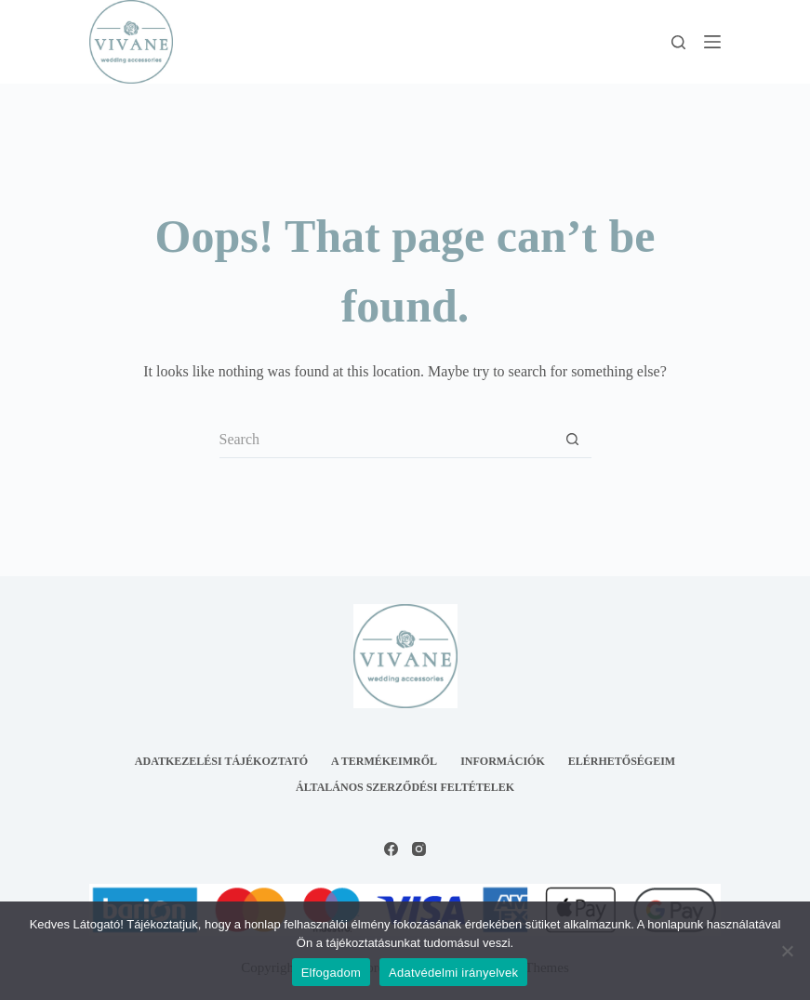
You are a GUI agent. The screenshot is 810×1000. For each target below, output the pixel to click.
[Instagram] (419, 849)
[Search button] (572, 439)
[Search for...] (386, 439)
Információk (502, 761)
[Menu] (712, 41)
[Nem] (786, 950)
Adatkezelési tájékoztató (221, 761)
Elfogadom (331, 973)
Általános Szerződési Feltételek (405, 787)
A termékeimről (384, 761)
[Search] (678, 42)
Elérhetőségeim (621, 761)
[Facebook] (391, 849)
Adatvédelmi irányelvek (453, 973)
